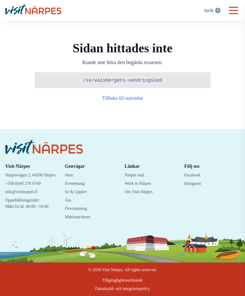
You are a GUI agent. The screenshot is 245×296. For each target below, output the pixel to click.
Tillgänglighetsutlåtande (122, 280)
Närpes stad (136, 175)
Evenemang (75, 183)
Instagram (193, 183)
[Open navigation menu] (233, 10)
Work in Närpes (139, 183)
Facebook (193, 175)
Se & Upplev (76, 192)
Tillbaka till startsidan (122, 98)
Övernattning (77, 208)
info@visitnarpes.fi (22, 198)
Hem (69, 175)
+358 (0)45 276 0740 (25, 190)
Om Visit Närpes (140, 192)
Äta (68, 200)
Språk (212, 10)
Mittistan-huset (79, 217)
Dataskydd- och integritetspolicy (122, 289)
